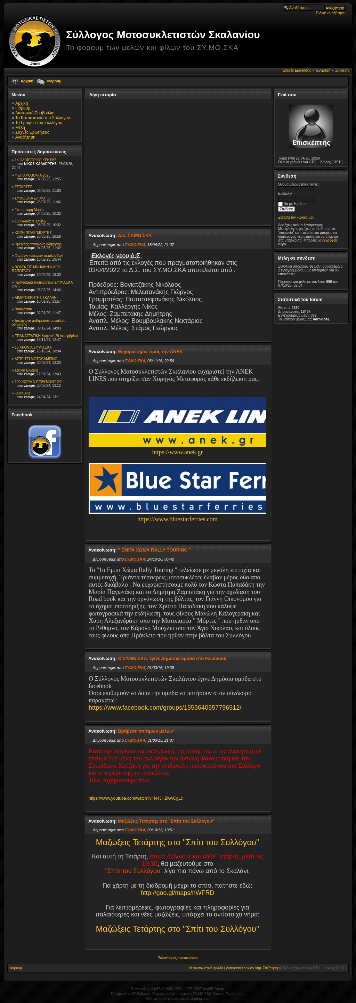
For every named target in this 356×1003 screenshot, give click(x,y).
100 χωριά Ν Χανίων (30, 221)
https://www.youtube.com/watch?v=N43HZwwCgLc (136, 798)
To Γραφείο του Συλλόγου (38, 122)
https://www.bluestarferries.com (177, 519)
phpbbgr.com (200, 999)
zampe (29, 179)
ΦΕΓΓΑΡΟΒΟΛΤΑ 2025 (32, 175)
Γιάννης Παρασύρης (228, 994)
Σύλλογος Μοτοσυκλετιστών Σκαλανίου (163, 34)
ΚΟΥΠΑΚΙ (22, 393)
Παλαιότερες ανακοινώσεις (177, 958)
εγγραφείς (330, 240)
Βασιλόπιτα (23, 309)
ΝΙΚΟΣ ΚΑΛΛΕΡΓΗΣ (40, 164)
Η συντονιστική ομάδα (206, 968)
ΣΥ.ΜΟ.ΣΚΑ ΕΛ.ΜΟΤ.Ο (32, 198)
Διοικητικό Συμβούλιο (34, 113)
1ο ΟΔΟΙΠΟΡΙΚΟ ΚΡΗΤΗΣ (35, 160)
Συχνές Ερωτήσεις (297, 70)
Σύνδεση (342, 70)
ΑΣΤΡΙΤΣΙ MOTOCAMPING (36, 359)
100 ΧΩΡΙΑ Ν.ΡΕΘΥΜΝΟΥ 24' (38, 382)
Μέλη (20, 127)
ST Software (141, 994)
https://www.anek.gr (177, 452)
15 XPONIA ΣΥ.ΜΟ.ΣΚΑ (33, 347)
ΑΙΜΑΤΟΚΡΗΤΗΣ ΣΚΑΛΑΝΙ (36, 298)
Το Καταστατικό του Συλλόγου (42, 117)
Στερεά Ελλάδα (26, 370)
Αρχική (27, 81)
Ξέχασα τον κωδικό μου (296, 217)
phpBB (155, 989)
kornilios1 (321, 319)
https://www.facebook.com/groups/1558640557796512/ (165, 707)
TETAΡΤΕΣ (23, 187)
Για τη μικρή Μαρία (29, 210)
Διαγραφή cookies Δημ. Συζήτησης (253, 968)
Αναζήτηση (25, 137)
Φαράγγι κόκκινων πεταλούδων (39, 256)
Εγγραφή (323, 70)
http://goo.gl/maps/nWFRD (177, 892)
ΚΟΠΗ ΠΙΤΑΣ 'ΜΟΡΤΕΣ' (33, 233)
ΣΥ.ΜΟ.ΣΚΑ (135, 245)
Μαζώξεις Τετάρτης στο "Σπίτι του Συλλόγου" (177, 842)
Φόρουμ (54, 81)
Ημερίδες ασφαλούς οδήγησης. (38, 244)
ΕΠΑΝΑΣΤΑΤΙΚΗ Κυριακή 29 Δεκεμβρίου (46, 336)
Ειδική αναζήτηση (331, 13)
